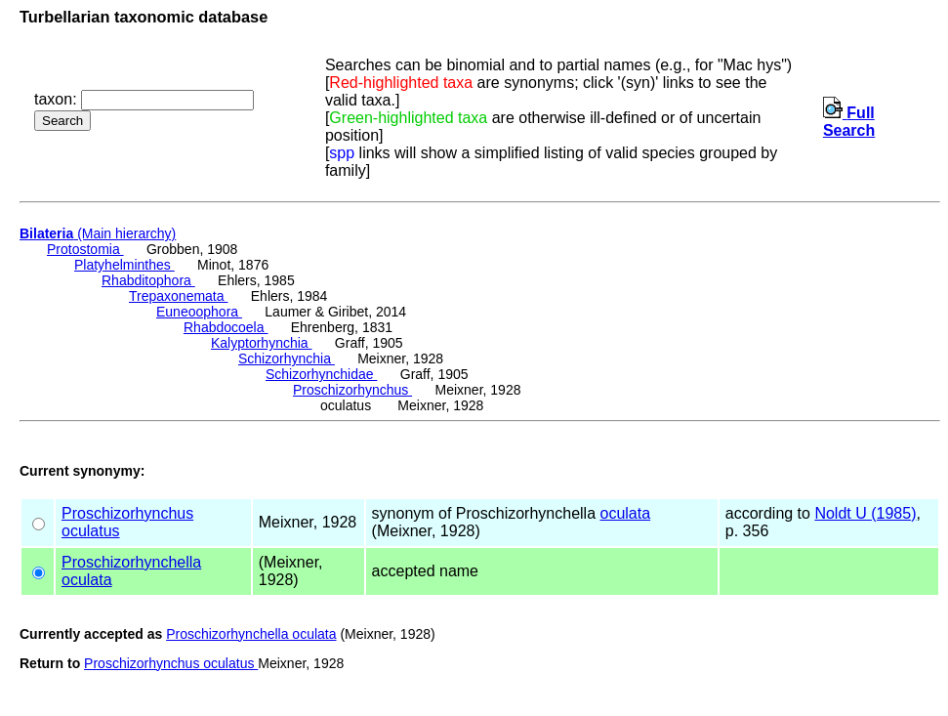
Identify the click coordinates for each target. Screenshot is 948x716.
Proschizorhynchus (352, 390)
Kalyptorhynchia (261, 343)
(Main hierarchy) (98, 233)
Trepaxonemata (178, 296)
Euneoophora (199, 311)
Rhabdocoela (226, 327)
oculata (624, 513)
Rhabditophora (148, 280)
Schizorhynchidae (321, 374)
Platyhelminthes (124, 265)
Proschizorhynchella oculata (251, 634)
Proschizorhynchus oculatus (171, 663)
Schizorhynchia (286, 358)
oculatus (91, 531)
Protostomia (85, 249)
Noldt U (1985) (865, 513)
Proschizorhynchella (131, 562)
